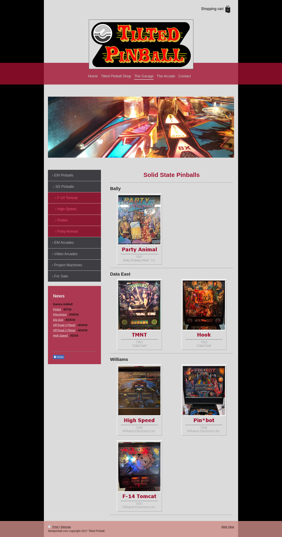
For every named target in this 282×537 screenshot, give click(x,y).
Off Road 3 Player (64, 325)
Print (53, 526)
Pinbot (57, 309)
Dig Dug (58, 319)
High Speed (60, 335)
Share (59, 357)
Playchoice (60, 314)
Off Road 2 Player (64, 330)
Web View (227, 526)
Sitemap (65, 526)
